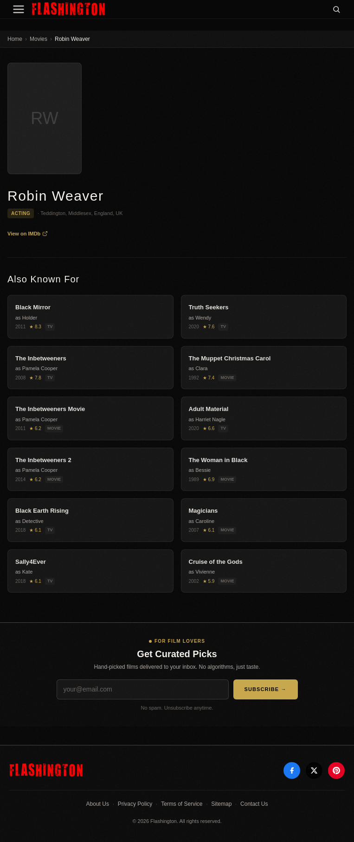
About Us (97, 804)
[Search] (336, 9)
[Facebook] (291, 770)
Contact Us (254, 804)
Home (14, 39)
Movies (38, 39)
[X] (314, 770)
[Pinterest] (336, 770)
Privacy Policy (135, 804)
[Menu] (18, 9)
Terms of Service (181, 804)
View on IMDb (27, 233)
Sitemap (221, 804)
